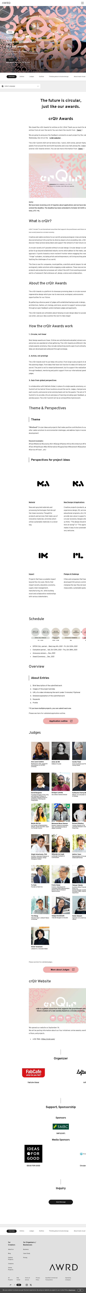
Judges (31, 76)
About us (11, 1249)
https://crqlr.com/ (48, 1039)
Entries (22, 76)
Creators (11, 1264)
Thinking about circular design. (59, 76)
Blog (9, 1253)
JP (10, 1285)
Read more (72, 1290)
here (79, 130)
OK (80, 1290)
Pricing (25, 1258)
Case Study (26, 1253)
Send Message (61, 1202)
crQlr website (55, 138)
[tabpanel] (43, 39)
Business (26, 1249)
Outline (41, 76)
